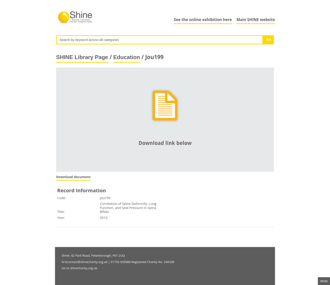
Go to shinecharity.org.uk (79, 268)
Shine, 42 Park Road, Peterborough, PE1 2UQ (93, 255)
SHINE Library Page (82, 57)
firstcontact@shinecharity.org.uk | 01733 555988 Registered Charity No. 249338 (118, 262)
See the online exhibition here (203, 19)
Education (126, 57)
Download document (73, 177)
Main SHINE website (255, 19)
